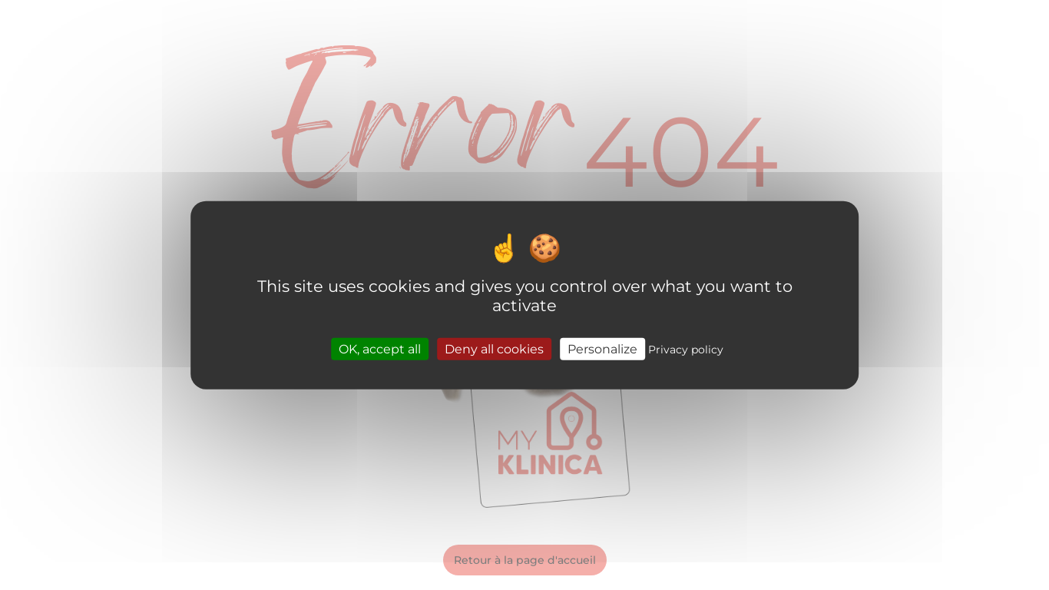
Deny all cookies (494, 348)
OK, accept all (380, 348)
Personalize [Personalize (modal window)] (602, 348)
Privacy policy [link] (685, 349)
